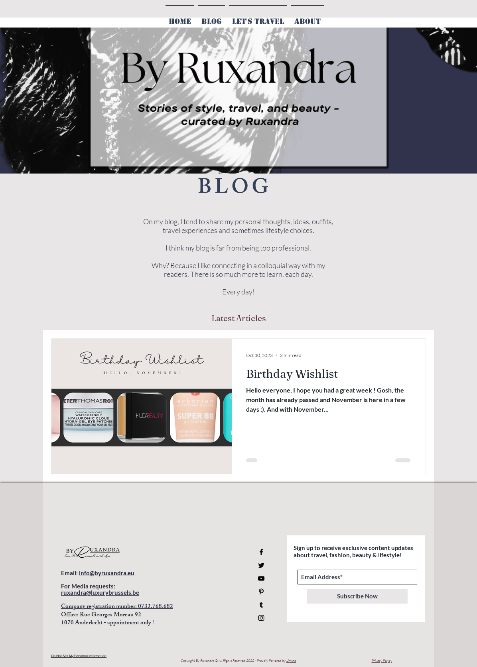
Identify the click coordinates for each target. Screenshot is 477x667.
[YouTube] (261, 578)
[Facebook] (261, 552)
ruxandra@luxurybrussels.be (100, 592)
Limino (291, 660)
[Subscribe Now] (357, 596)
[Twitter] (261, 565)
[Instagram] (261, 618)
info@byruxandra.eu (106, 572)
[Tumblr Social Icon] (261, 605)
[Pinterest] (261, 592)
